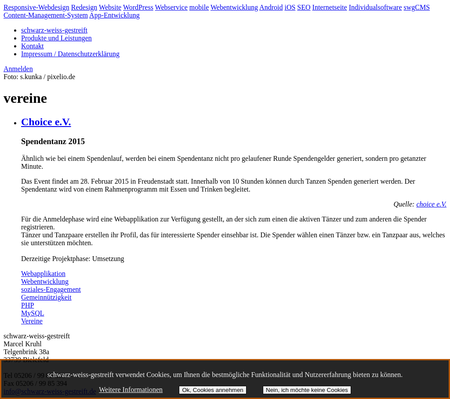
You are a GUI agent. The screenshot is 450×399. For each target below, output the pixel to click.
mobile (199, 7)
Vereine (32, 321)
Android (271, 7)
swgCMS (417, 7)
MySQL (32, 313)
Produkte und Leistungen (56, 38)
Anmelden (18, 69)
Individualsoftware (375, 7)
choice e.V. (431, 204)
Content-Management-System (46, 15)
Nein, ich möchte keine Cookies (307, 390)
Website (110, 7)
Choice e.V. (46, 121)
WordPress (138, 7)
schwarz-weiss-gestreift (54, 30)
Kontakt (32, 46)
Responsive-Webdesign (36, 7)
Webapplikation (43, 273)
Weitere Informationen (131, 389)
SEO (303, 7)
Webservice (171, 7)
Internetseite (329, 7)
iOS (289, 7)
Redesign (84, 7)
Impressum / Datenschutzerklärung (70, 54)
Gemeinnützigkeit (46, 297)
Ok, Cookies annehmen (212, 390)
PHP (27, 305)
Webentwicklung (234, 7)
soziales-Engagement (51, 289)
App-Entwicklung (114, 15)
